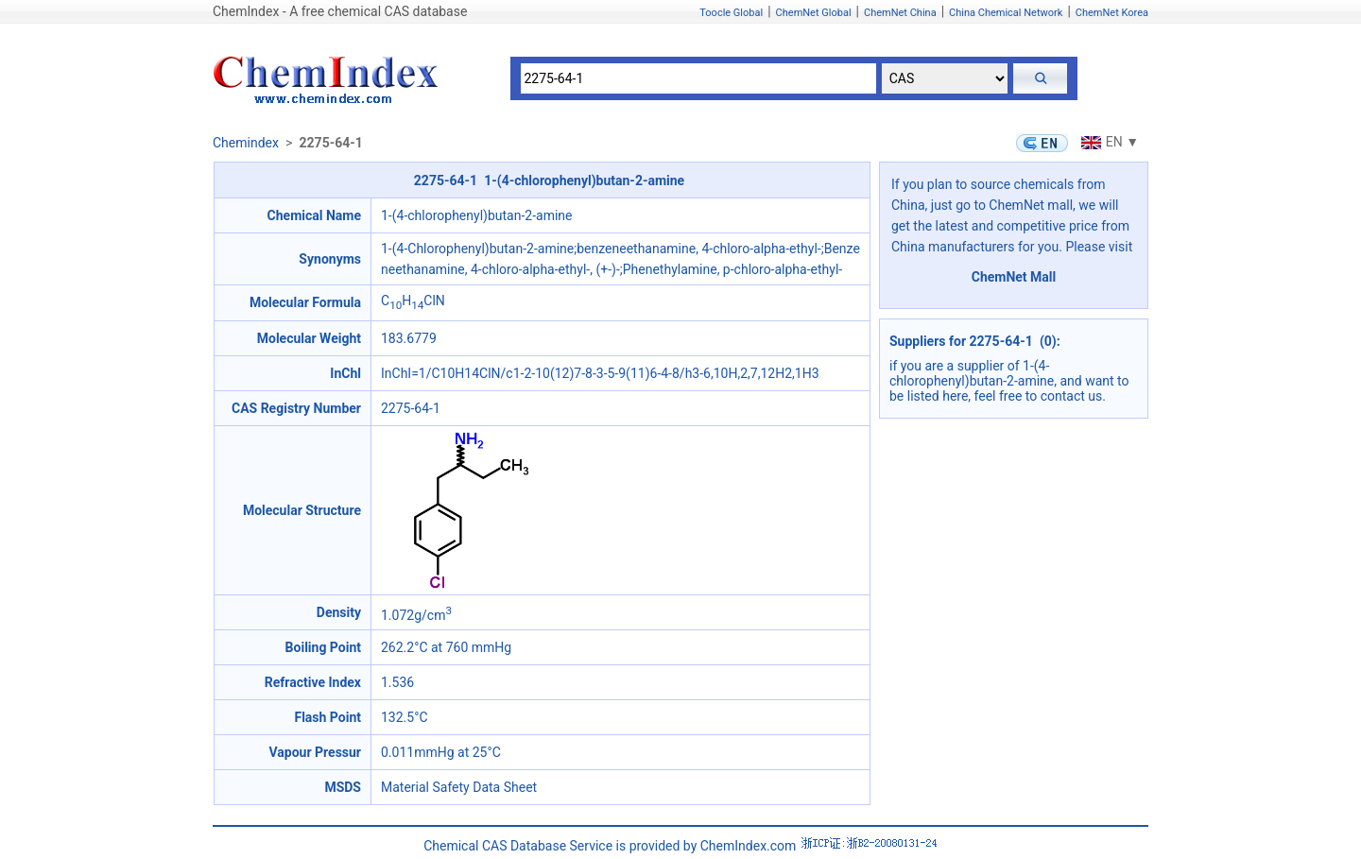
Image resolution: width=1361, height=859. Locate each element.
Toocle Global (731, 13)
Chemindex (246, 142)
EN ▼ (1108, 141)
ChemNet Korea (1112, 13)
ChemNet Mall (1014, 276)
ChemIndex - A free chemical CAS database (340, 11)
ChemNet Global (814, 13)
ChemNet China (900, 13)
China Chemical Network (1005, 13)
